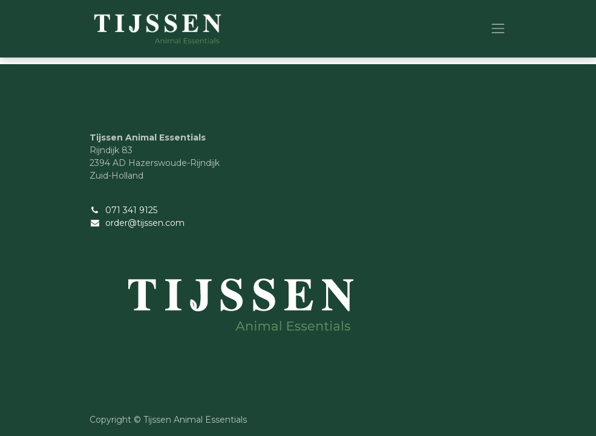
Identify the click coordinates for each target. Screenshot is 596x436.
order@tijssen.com (145, 222)
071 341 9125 (131, 210)
